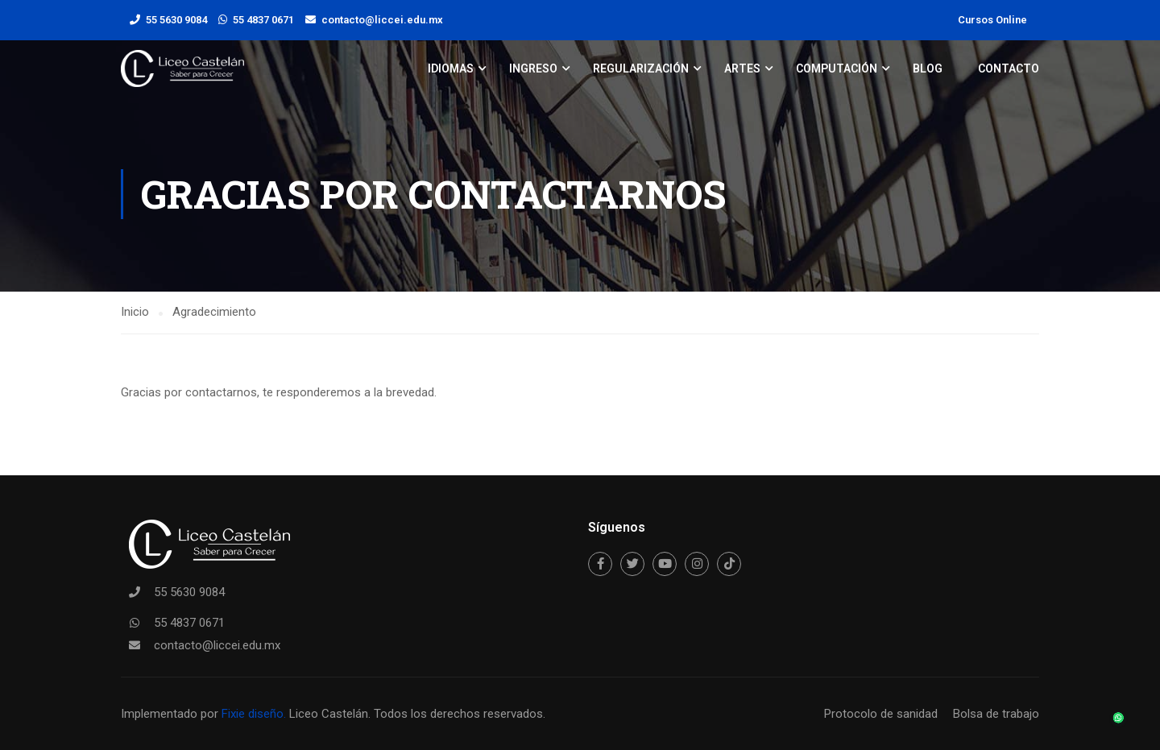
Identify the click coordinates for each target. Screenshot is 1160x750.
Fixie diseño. (252, 713)
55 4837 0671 (263, 20)
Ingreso (533, 68)
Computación (836, 68)
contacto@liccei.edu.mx (382, 20)
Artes (742, 68)
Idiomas (451, 68)
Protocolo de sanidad (881, 713)
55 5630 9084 (176, 20)
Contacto (1008, 68)
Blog (927, 68)
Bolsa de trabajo (996, 713)
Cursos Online (992, 20)
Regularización (641, 68)
